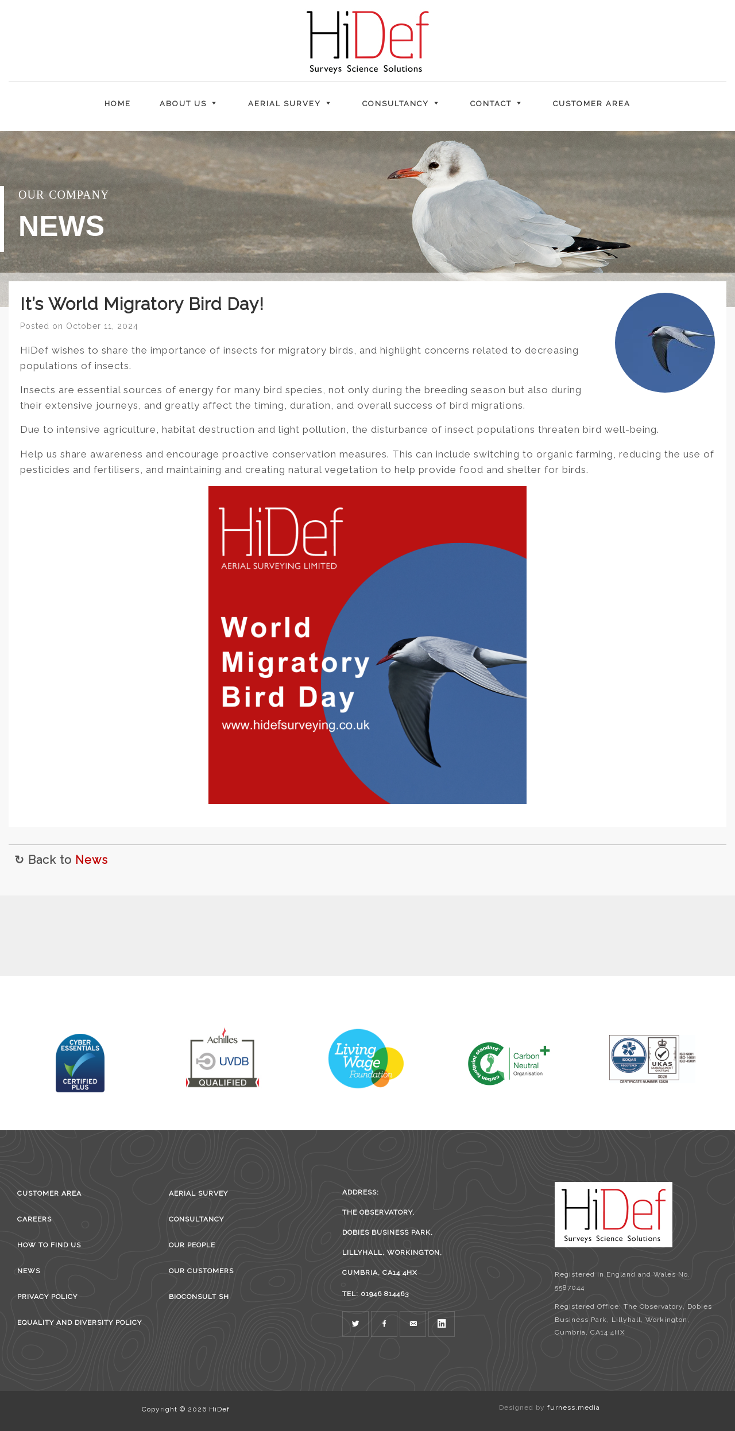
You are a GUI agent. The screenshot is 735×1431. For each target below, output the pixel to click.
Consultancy (196, 1219)
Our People (192, 1245)
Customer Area (591, 103)
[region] (367, 219)
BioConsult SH (199, 1297)
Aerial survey (198, 1193)
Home (118, 103)
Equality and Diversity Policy (79, 1322)
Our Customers (201, 1271)
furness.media (573, 1407)
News (91, 860)
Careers (34, 1219)
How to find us (49, 1245)
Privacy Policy (47, 1297)
